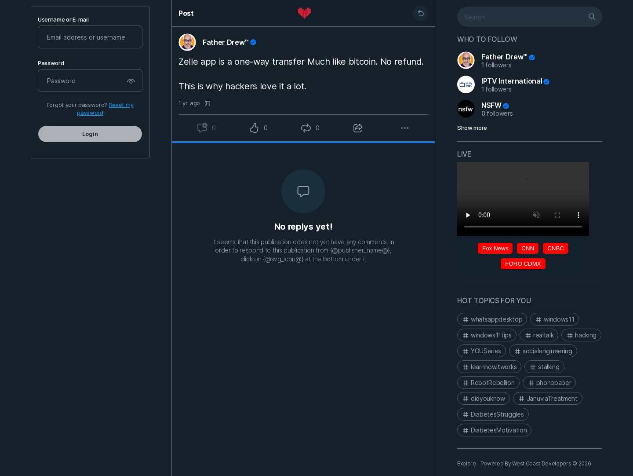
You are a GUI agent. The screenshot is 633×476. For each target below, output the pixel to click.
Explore (466, 463)
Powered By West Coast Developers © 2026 (535, 463)
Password (51, 63)
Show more (472, 127)
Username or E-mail (63, 19)
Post (186, 13)
